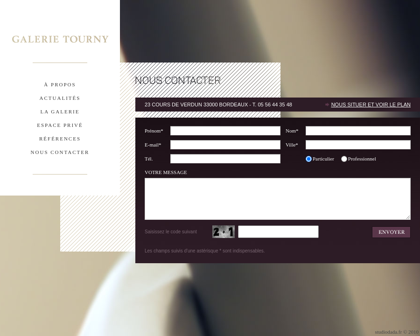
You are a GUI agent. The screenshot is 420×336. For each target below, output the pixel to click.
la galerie (60, 111)
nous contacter (60, 152)
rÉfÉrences (60, 138)
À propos (60, 84)
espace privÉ (60, 125)
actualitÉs (60, 98)
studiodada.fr (388, 332)
